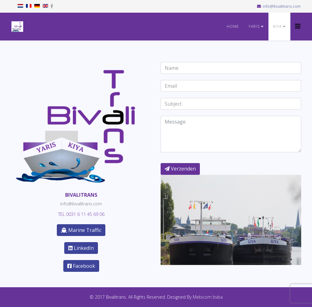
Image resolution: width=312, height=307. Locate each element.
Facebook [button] (81, 266)
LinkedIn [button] (81, 248)
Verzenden (180, 168)
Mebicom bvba (208, 297)
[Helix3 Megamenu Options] (298, 26)
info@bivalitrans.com (282, 6)
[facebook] (51, 6)
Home (233, 26)
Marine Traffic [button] (81, 230)
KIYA (277, 26)
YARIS (254, 26)
